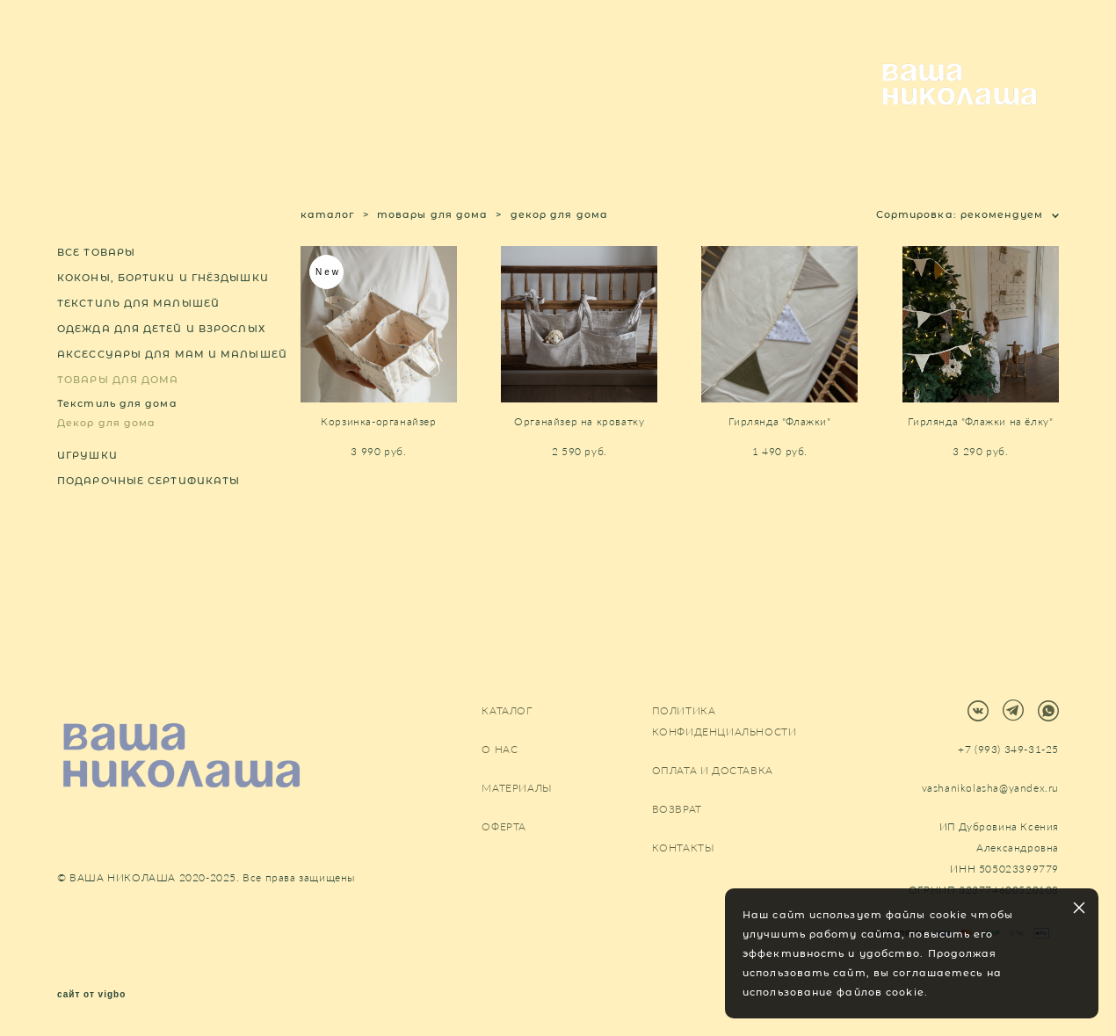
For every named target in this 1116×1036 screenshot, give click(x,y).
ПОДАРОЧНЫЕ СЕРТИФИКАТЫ (148, 526)
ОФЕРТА (504, 827)
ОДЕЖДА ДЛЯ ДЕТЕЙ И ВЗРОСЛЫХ (161, 374)
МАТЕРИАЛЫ (404, 109)
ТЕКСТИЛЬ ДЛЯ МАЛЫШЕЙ (138, 349)
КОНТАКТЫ (513, 109)
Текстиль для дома (117, 449)
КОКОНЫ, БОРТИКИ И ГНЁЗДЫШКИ (163, 323)
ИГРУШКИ (87, 501)
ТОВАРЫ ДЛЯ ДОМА (118, 425)
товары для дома (433, 260)
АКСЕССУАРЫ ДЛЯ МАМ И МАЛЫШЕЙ (172, 400)
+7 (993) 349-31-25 (1008, 750)
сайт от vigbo (91, 995)
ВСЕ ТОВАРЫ (96, 298)
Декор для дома (106, 468)
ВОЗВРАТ (677, 809)
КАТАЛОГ (87, 109)
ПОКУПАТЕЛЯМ (280, 109)
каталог (328, 260)
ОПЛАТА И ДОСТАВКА (712, 771)
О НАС (174, 109)
